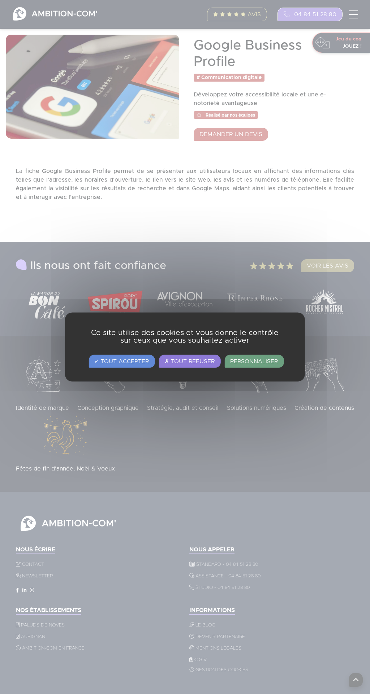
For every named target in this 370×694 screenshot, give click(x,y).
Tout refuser (189, 361)
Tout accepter (121, 361)
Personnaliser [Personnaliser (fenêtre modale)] (254, 361)
